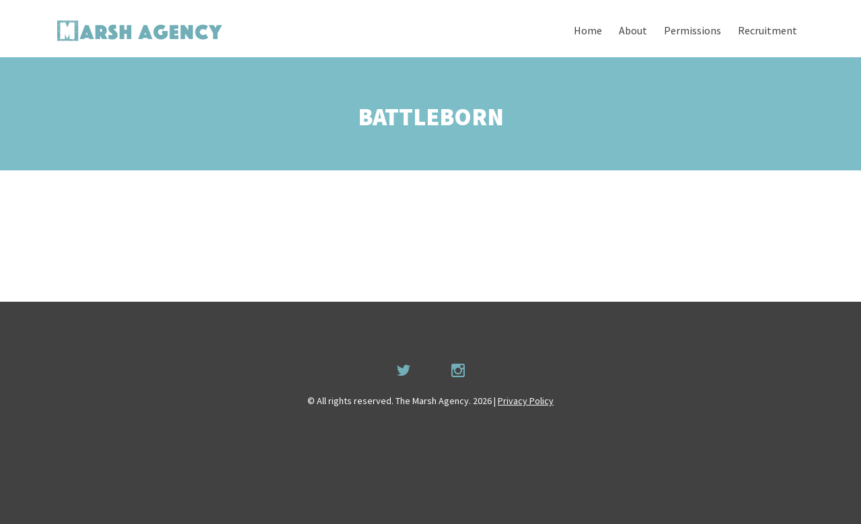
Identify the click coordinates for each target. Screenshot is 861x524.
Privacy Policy (526, 401)
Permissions (692, 30)
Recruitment (767, 30)
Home (588, 30)
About (633, 30)
